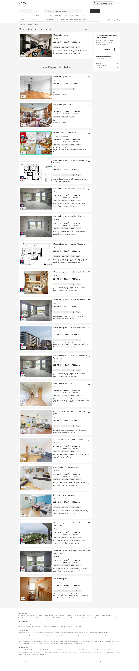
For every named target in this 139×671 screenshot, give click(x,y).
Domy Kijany (99, 61)
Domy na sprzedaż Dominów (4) (41, 626)
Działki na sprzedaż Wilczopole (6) (97, 635)
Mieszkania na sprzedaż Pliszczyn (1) (92, 618)
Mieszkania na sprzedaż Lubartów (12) (83, 615)
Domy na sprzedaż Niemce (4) (57, 626)
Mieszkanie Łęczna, (60, 579)
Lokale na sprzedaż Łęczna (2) (90, 641)
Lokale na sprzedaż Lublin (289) (25, 641)
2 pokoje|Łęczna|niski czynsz (64, 495)
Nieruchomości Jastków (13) (104, 650)
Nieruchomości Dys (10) (85, 652)
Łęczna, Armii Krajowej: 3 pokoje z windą (68, 439)
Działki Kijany (99, 63)
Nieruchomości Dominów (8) (113, 652)
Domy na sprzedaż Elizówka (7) (79, 624)
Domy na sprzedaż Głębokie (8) (41, 624)
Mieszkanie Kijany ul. (61, 35)
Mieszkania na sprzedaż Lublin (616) (27, 615)
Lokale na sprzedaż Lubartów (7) (42, 641)
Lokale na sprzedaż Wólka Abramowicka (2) (108, 641)
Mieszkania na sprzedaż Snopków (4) (102, 615)
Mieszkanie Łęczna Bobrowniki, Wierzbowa (69, 188)
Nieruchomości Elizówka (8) (24, 654)
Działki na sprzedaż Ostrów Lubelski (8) (99, 632)
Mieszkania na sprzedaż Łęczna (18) (64, 615)
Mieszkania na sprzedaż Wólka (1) (110, 618)
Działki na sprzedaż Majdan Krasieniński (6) (77, 635)
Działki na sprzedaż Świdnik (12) (42, 632)
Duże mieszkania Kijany (101, 68)
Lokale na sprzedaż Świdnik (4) (58, 641)
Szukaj (95, 11)
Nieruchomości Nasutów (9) (98, 652)
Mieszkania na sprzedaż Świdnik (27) (45, 615)
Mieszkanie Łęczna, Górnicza (63, 383)
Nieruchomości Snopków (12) (25, 652)
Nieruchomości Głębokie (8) (39, 654)
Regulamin (112, 662)
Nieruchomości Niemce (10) (72, 652)
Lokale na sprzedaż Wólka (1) (25, 643)
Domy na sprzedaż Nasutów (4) (73, 626)
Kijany (36, 24)
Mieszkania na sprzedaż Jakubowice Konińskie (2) (70, 618)
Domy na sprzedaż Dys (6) (110, 624)
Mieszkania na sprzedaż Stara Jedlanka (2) (47, 618)
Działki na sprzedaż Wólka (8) (41, 635)
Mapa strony (103, 662)
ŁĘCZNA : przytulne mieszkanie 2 (65, 132)
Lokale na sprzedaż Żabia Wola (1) (74, 643)
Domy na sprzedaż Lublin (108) (25, 624)
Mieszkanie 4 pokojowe (62, 104)
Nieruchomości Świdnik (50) (39, 650)
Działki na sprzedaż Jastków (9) (81, 632)
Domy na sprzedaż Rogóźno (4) (25, 626)
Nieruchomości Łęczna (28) (53, 650)
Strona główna (22, 24)
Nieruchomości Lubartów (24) (68, 650)
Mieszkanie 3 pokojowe (62, 77)
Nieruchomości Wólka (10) (39, 652)
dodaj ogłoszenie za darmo (103, 3)
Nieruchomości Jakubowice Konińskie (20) (86, 650)
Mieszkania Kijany (100, 58)
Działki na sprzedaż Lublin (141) (25, 632)
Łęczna (57, 80)
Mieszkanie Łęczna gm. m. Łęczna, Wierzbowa (70, 272)
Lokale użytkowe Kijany (101, 65)
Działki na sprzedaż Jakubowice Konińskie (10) (61, 632)
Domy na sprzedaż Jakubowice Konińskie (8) (60, 624)
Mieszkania (30, 24)
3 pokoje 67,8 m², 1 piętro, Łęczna (65, 467)
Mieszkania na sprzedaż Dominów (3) (27, 618)
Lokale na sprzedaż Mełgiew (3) (74, 641)
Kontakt (119, 662)
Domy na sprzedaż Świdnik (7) (95, 624)
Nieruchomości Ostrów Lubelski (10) (55, 652)
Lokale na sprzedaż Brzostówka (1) (41, 643)
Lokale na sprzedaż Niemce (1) (58, 643)
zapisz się (107, 49)
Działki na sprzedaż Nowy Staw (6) (57, 635)
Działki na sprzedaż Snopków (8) (26, 635)
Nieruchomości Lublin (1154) (25, 650)
